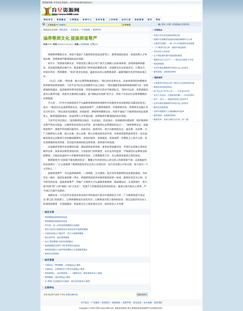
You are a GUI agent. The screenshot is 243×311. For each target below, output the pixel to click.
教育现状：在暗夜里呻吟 (165, 72)
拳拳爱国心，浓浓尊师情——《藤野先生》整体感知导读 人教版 (73, 273)
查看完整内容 (72, 294)
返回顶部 (158, 302)
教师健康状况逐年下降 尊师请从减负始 (62, 245)
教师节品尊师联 (52, 254)
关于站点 (85, 302)
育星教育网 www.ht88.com (61, 11)
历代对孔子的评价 (162, 51)
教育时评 (97, 30)
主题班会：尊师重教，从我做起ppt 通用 (62, 265)
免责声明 (127, 302)
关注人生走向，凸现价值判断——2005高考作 (174, 95)
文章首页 (75, 30)
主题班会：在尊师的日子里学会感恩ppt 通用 (64, 269)
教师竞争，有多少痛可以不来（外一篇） (172, 119)
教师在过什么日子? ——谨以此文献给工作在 (174, 59)
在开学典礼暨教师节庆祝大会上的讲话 (171, 68)
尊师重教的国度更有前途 (56, 217)
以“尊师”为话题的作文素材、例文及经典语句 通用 (67, 281)
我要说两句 (142, 294)
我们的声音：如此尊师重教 (57, 237)
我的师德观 (159, 64)
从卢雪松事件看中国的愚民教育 (168, 55)
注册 (169, 24)
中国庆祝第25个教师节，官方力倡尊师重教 (64, 233)
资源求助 (185, 24)
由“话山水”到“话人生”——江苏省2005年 (172, 91)
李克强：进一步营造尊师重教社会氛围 (62, 225)
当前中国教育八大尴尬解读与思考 (169, 111)
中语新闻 (86, 30)
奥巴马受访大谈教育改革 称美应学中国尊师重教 (66, 229)
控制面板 (176, 24)
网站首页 (64, 30)
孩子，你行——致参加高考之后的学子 (171, 99)
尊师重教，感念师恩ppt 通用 (57, 277)
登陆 (163, 24)
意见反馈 (137, 302)
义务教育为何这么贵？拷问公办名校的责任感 (174, 83)
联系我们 (106, 302)
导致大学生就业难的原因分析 (167, 35)
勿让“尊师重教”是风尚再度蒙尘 (59, 241)
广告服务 (95, 302)
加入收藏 (148, 302)
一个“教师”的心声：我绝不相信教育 (170, 47)
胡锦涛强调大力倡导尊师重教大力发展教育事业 (66, 249)
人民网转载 (84, 44)
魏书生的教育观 (161, 107)
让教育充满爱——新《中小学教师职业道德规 (174, 43)
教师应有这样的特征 (163, 87)
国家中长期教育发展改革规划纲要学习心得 (173, 39)
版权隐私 (116, 302)
